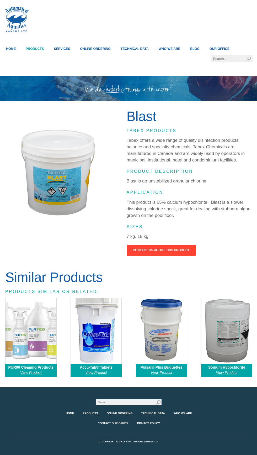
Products (35, 49)
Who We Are (169, 49)
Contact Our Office (113, 423)
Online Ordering (95, 49)
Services (62, 49)
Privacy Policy (148, 423)
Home (11, 49)
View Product (31, 372)
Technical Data (135, 49)
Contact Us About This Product (161, 250)
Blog (195, 49)
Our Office (219, 49)
